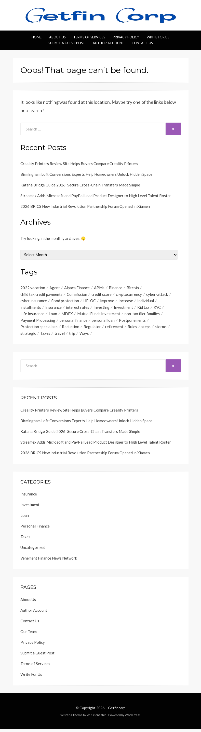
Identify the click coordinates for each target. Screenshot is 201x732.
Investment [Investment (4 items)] (123, 308)
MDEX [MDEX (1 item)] (67, 315)
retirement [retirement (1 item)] (114, 329)
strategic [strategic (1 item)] (28, 336)
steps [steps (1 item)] (146, 329)
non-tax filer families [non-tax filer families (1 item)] (142, 315)
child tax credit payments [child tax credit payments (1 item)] (41, 294)
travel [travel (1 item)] (60, 336)
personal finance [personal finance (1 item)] (73, 322)
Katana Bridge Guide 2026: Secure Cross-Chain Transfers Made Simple (80, 185)
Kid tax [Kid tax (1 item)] (143, 308)
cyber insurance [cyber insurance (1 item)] (33, 301)
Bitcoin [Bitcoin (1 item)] (133, 288)
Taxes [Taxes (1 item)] (45, 336)
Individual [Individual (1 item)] (145, 301)
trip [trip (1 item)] (72, 336)
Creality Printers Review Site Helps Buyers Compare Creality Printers (79, 163)
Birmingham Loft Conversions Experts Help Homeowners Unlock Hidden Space (86, 174)
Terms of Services (89, 37)
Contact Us (142, 43)
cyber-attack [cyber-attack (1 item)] (157, 294)
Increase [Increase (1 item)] (125, 301)
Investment (29, 507)
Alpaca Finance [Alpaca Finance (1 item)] (77, 288)
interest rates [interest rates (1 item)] (77, 308)
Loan (24, 518)
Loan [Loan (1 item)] (53, 315)
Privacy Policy (126, 37)
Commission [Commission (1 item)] (77, 294)
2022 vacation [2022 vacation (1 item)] (32, 288)
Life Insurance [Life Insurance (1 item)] (32, 315)
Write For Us (158, 37)
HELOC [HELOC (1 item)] (89, 301)
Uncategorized (32, 550)
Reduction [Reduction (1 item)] (70, 329)
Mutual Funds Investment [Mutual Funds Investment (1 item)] (98, 315)
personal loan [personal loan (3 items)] (103, 322)
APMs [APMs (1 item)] (99, 288)
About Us (57, 37)
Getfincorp (117, 710)
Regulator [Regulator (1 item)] (92, 329)
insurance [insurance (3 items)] (53, 308)
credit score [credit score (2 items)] (101, 294)
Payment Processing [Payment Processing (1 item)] (37, 322)
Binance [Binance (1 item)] (115, 288)
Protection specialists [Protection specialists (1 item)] (39, 329)
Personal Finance (35, 529)
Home (37, 37)
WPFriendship (96, 718)
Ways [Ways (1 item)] (84, 336)
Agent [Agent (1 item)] (54, 288)
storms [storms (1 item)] (161, 329)
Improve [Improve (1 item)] (107, 301)
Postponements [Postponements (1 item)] (132, 322)
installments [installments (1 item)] (30, 308)
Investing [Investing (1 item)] (101, 308)
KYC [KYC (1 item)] (157, 308)
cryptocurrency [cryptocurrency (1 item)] (129, 294)
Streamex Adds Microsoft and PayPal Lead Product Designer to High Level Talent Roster (95, 195)
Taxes (25, 539)
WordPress (133, 718)
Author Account (108, 43)
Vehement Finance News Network (48, 561)
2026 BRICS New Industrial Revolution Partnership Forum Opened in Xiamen (85, 206)
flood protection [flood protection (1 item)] (65, 301)
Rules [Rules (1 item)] (132, 329)
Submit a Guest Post (66, 43)
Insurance (28, 497)
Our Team (28, 634)
